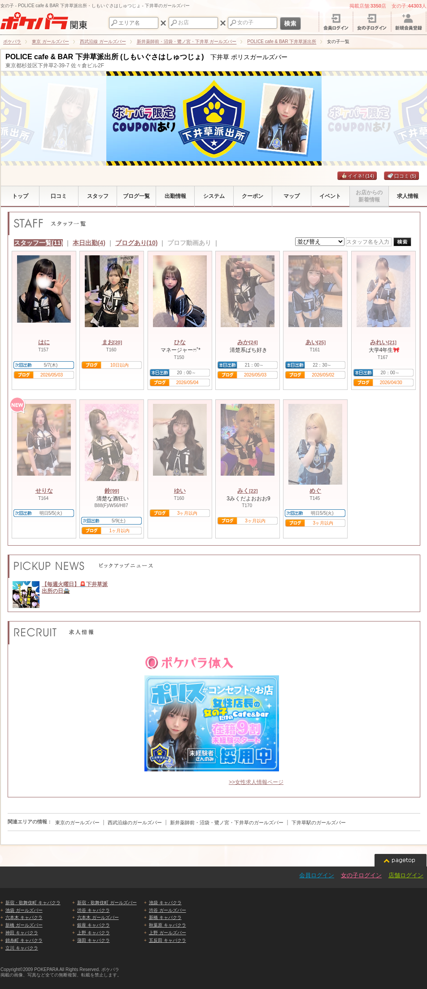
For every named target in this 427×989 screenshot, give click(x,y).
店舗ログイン (405, 875)
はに (44, 342)
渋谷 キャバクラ (93, 910)
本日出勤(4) (89, 242)
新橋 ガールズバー (24, 925)
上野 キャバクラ (93, 932)
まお (112, 342)
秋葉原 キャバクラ (167, 925)
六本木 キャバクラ (24, 917)
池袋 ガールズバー (24, 910)
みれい (383, 342)
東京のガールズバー (77, 822)
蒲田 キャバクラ (93, 940)
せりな (44, 490)
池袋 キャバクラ (165, 902)
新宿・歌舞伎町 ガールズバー (107, 902)
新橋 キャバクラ (165, 917)
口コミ (402, 176)
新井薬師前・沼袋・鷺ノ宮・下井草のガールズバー (226, 822)
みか (247, 342)
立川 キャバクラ (21, 947)
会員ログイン (316, 875)
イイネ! (357, 176)
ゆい (180, 490)
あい (315, 342)
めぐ (315, 490)
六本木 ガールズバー (98, 917)
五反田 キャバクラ (167, 940)
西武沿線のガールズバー (135, 822)
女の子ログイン (361, 875)
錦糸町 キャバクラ (24, 940)
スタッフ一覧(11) (38, 242)
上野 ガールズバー (167, 932)
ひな (180, 342)
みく (247, 490)
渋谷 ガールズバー (167, 910)
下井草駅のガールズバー (319, 822)
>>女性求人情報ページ (256, 782)
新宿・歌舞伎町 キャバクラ (33, 902)
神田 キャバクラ (21, 932)
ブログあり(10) (136, 242)
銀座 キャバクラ (93, 925)
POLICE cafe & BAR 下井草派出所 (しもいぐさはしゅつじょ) (104, 57)
